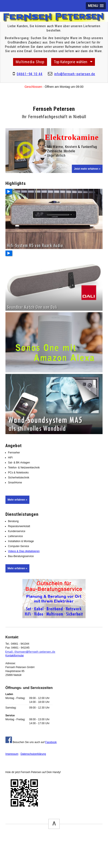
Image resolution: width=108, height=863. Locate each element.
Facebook (51, 742)
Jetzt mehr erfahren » (87, 168)
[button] (96, 5)
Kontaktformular (14, 655)
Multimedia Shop (30, 62)
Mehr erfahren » (17, 499)
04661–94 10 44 (29, 74)
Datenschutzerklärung (33, 753)
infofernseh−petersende (74, 74)
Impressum (11, 753)
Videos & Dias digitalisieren (24, 551)
